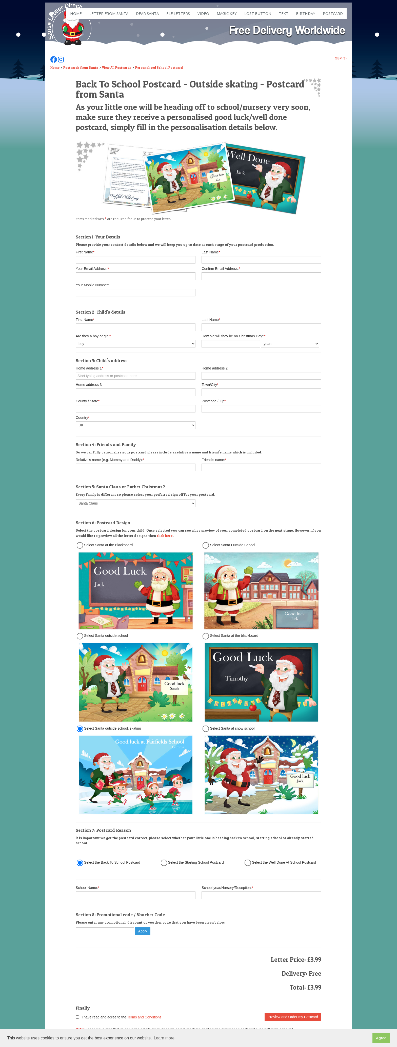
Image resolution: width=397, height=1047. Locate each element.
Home (76, 13)
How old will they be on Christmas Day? (233, 336)
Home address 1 (89, 368)
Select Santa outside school (106, 636)
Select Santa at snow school (232, 728)
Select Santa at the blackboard (234, 636)
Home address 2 (215, 368)
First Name (85, 252)
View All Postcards (116, 68)
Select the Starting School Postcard (196, 862)
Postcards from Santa (80, 68)
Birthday (305, 13)
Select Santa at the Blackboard (108, 545)
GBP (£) (341, 58)
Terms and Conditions (144, 1017)
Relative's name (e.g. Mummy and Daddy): (110, 460)
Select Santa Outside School (232, 545)
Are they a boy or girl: (93, 336)
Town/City (210, 385)
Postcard (333, 13)
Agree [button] (381, 1038)
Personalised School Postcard (159, 68)
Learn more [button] (164, 1038)
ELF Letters (178, 13)
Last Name (211, 252)
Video (203, 13)
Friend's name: (214, 460)
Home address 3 (89, 385)
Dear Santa (147, 13)
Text (283, 13)
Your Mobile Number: (92, 285)
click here (165, 535)
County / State (88, 401)
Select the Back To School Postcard (112, 862)
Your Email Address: (92, 269)
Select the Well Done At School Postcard (284, 862)
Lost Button (257, 13)
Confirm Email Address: (221, 269)
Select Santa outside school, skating (112, 728)
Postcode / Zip (214, 401)
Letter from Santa (108, 13)
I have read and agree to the (119, 1017)
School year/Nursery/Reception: (227, 888)
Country (82, 418)
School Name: (87, 888)
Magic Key (227, 13)
